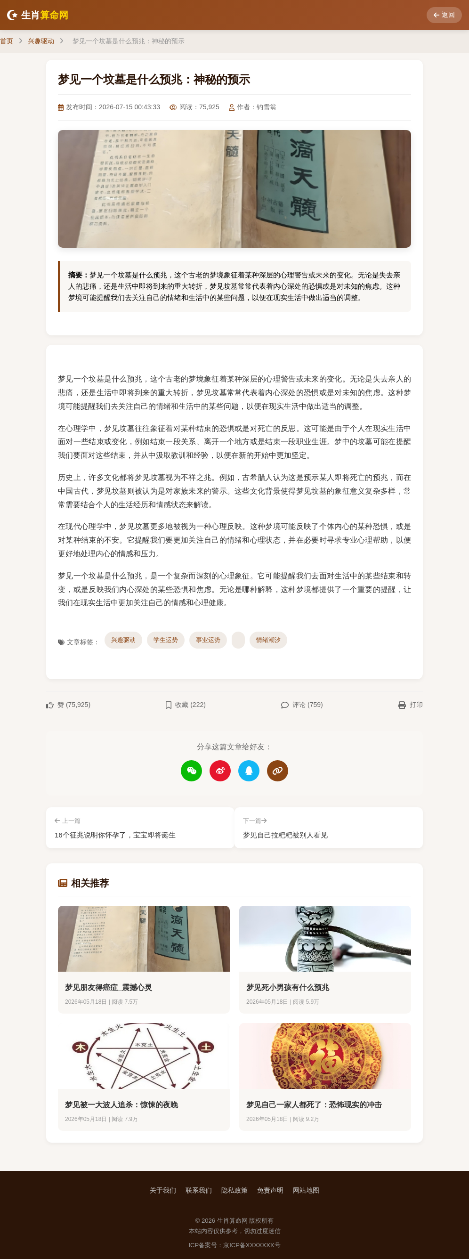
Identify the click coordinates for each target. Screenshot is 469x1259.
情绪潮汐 (268, 639)
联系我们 (199, 1189)
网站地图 (306, 1189)
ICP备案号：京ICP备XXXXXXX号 (234, 1244)
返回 (444, 14)
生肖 (37, 15)
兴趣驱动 (41, 41)
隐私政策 (234, 1189)
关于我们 (163, 1189)
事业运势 (208, 639)
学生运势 (166, 639)
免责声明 (270, 1189)
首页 (6, 41)
